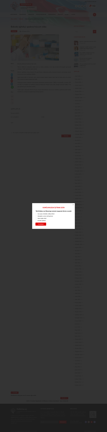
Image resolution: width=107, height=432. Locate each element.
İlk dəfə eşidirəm (42, 220)
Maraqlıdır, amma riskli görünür (45, 216)
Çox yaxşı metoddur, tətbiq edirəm (46, 213)
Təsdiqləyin (41, 224)
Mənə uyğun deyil (42, 218)
